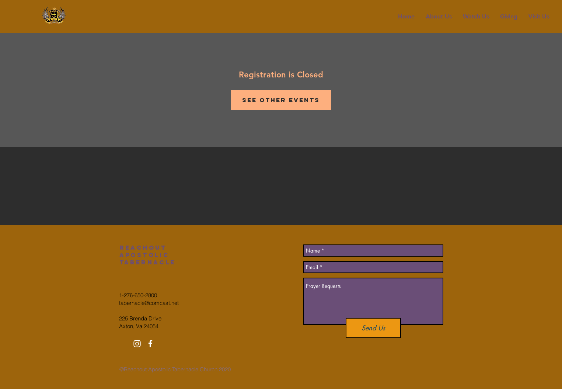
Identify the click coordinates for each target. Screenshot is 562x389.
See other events (281, 100)
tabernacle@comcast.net (149, 302)
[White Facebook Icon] (150, 343)
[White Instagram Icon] (137, 343)
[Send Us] (373, 328)
